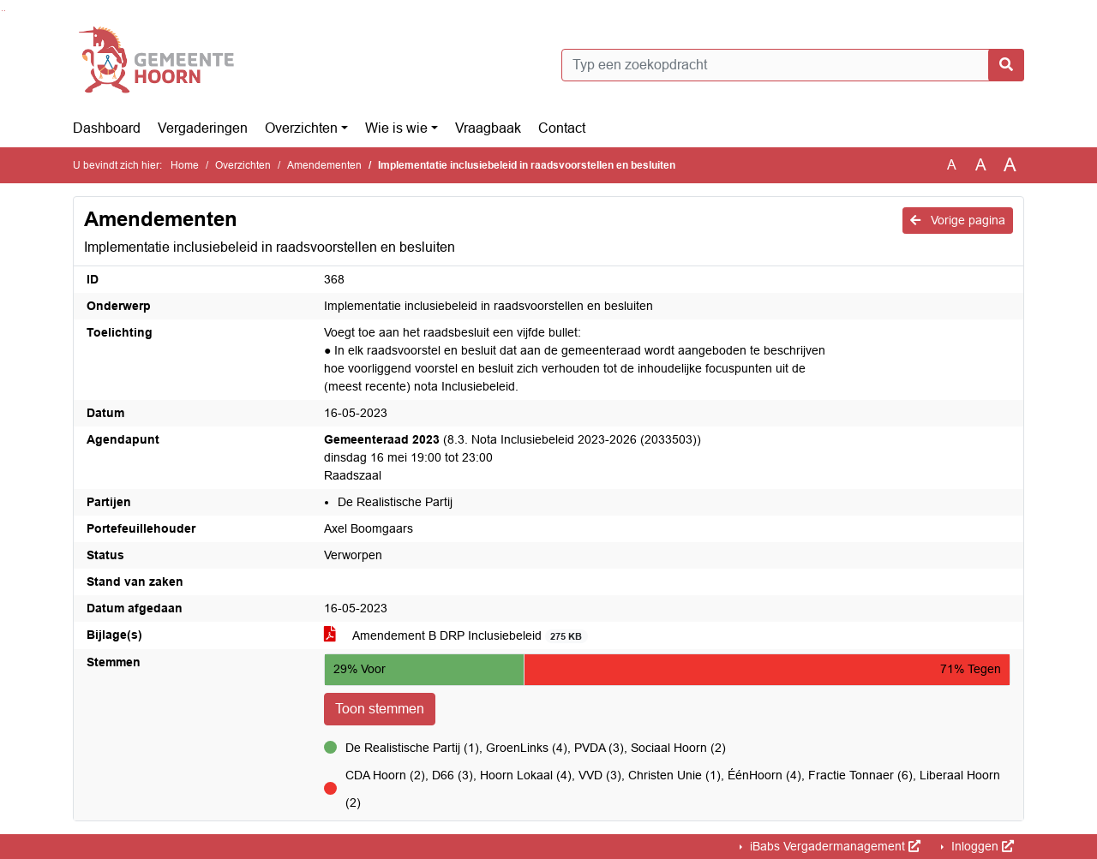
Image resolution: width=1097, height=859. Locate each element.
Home (185, 165)
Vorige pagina (957, 220)
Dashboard (107, 128)
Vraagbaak (488, 128)
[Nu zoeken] (1006, 65)
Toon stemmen (379, 708)
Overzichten (301, 128)
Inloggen (981, 846)
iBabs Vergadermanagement (833, 846)
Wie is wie (396, 128)
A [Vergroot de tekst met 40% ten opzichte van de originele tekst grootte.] (1010, 165)
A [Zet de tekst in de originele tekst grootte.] (951, 165)
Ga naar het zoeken (2, 10)
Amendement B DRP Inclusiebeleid (456, 636)
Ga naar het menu (4, 10)
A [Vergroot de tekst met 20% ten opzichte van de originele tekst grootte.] (980, 165)
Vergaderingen (203, 128)
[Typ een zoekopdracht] (792, 65)
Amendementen (324, 165)
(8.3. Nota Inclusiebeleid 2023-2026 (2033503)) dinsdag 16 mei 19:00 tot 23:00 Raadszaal (512, 457)
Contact (561, 128)
